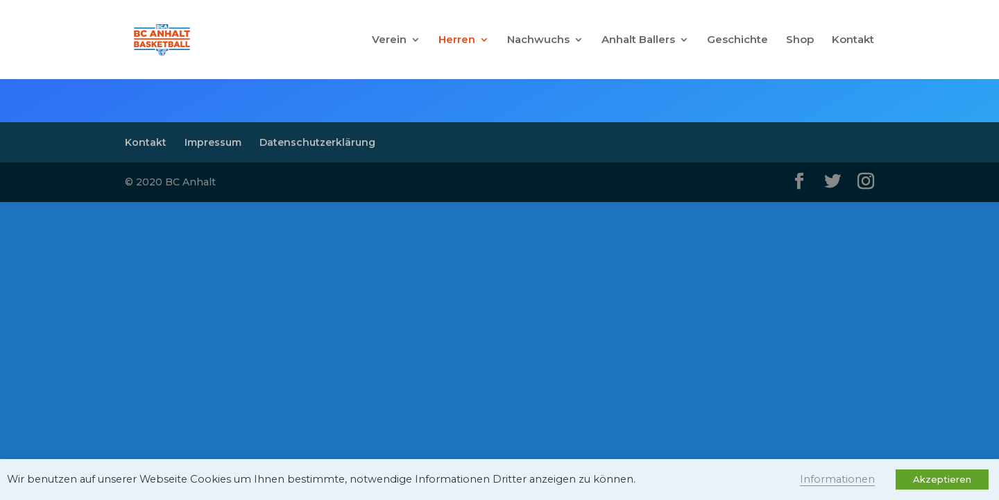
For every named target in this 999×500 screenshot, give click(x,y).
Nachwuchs (538, 40)
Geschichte (737, 40)
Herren (456, 40)
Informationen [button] (837, 479)
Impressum (213, 142)
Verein (389, 40)
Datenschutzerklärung (317, 142)
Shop (800, 40)
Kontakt (853, 40)
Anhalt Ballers (638, 40)
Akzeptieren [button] (942, 479)
